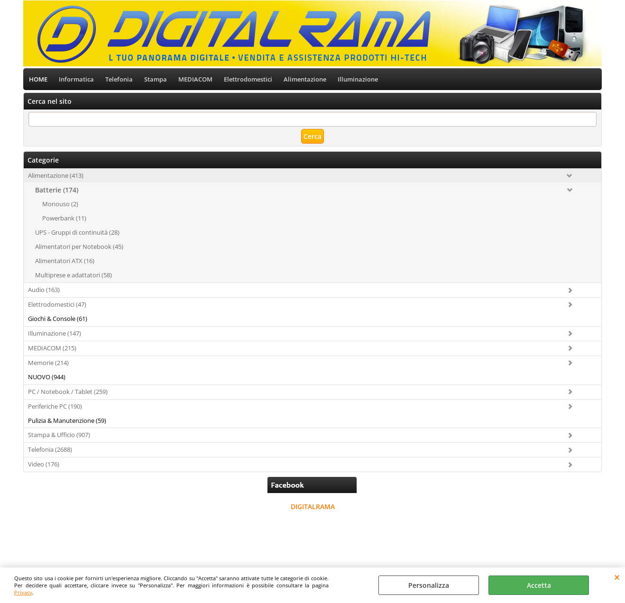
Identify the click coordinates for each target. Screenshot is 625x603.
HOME (38, 79)
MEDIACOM (195, 79)
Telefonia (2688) (50, 449)
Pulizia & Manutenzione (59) (67, 420)
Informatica (76, 79)
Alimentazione (305, 79)
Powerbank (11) (64, 218)
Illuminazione (358, 79)
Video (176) (43, 464)
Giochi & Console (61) (57, 318)
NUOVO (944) (46, 377)
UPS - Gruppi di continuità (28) (77, 232)
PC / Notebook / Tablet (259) (68, 391)
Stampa (155, 79)
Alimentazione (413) (55, 175)
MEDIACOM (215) (52, 348)
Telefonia (119, 79)
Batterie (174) (56, 189)
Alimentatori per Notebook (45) (79, 246)
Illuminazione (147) (54, 333)
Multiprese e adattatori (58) (73, 275)
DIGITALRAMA (313, 506)
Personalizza (428, 585)
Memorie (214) (48, 362)
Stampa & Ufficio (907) (59, 434)
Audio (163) (44, 289)
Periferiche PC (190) (55, 406)
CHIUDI (617, 577)
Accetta (539, 585)
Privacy (23, 592)
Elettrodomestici (248, 79)
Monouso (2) (60, 204)
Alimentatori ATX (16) (64, 260)
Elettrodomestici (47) (57, 304)
